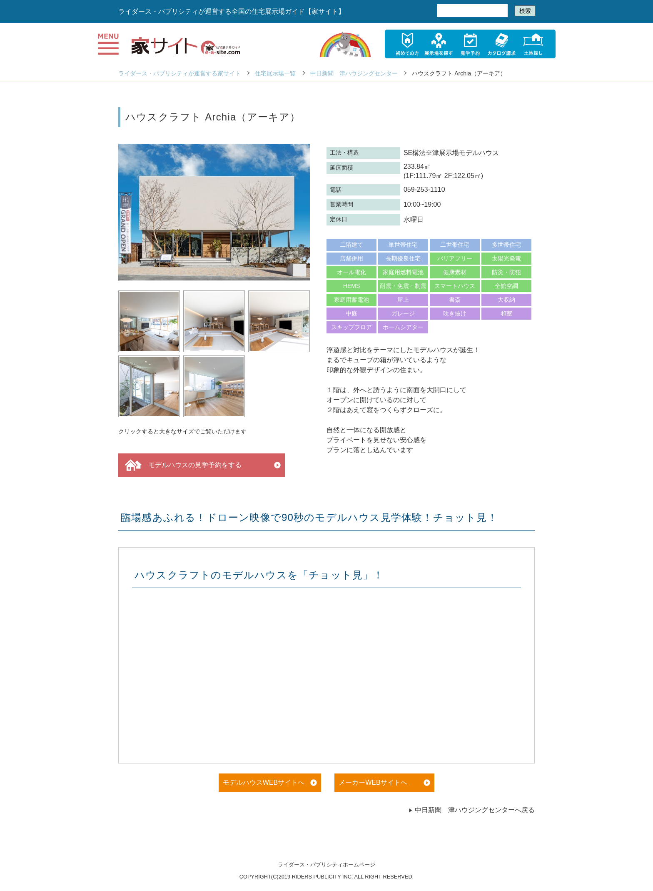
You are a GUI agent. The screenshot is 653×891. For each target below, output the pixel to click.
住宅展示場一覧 (275, 73)
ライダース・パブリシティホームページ (326, 864)
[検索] (471, 11)
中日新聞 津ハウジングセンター (354, 73)
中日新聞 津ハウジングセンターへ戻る (472, 809)
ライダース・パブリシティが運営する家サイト (179, 73)
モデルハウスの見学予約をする (183, 465)
